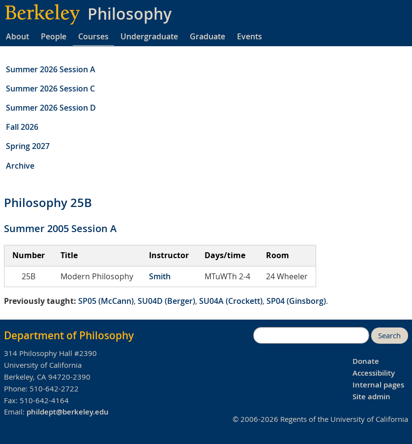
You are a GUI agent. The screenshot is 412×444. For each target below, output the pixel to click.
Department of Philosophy (69, 335)
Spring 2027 (28, 146)
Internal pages (378, 384)
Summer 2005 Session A (60, 228)
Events (249, 36)
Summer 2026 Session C (50, 88)
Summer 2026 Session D (51, 107)
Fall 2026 (22, 126)
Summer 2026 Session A (50, 69)
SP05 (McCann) (106, 301)
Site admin (371, 396)
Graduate (207, 36)
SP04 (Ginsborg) (296, 301)
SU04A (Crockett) (231, 301)
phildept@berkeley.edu (68, 411)
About (17, 36)
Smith (160, 276)
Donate (366, 361)
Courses (93, 36)
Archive (20, 165)
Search (389, 335)
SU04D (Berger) (166, 301)
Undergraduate (149, 36)
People (53, 36)
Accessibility (374, 373)
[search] (311, 335)
